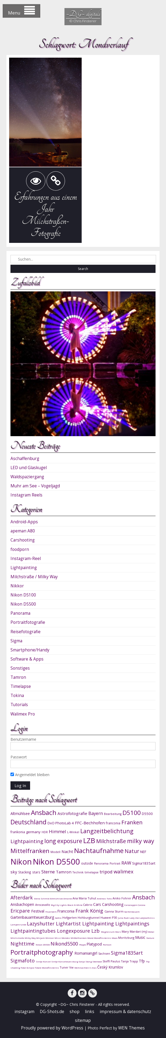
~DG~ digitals (83, 13)
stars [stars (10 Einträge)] (36, 872)
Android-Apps (24, 522)
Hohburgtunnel (89, 917)
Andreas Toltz (105, 898)
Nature (150, 937)
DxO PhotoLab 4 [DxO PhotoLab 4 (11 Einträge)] (61, 823)
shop (75, 1011)
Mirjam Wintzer (45, 937)
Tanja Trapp (130, 961)
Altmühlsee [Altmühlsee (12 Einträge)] (20, 813)
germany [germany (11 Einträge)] (33, 831)
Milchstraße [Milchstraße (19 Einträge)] (111, 841)
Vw (71, 967)
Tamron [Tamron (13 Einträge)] (63, 871)
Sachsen (104, 953)
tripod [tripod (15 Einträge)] (106, 872)
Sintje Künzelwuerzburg (65, 961)
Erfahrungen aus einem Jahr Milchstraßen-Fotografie (45, 215)
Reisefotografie (25, 632)
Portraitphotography (42, 952)
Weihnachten (81, 967)
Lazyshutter (41, 923)
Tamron (18, 677)
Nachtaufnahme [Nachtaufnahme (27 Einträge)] (99, 850)
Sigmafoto (23, 960)
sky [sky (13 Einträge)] (13, 871)
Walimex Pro (22, 714)
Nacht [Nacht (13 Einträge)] (67, 851)
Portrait (107, 944)
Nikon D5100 (23, 595)
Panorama (20, 613)
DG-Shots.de (52, 1011)
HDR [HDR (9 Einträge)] (45, 832)
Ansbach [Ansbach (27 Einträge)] (43, 812)
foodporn (19, 549)
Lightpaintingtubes (33, 931)
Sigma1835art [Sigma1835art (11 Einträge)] (143, 863)
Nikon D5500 (23, 604)
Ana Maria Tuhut (85, 898)
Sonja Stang (85, 961)
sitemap (83, 1020)
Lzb (96, 931)
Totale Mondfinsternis (47, 967)
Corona (141, 904)
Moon (115, 937)
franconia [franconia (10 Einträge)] (113, 823)
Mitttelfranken (79, 937)
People (82, 944)
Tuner (64, 967)
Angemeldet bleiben (29, 774)
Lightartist (69, 923)
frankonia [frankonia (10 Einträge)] (17, 832)
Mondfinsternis (103, 937)
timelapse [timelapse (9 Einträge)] (92, 872)
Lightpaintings (132, 923)
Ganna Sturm (114, 911)
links (89, 1011)
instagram (24, 1011)
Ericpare (20, 910)
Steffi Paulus (112, 961)
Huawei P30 (109, 917)
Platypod (94, 944)
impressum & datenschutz (125, 1011)
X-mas (93, 967)
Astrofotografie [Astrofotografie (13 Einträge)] (72, 813)
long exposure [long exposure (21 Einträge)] (63, 841)
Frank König (89, 910)
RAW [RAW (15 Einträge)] (126, 863)
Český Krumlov (110, 967)
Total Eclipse (28, 967)
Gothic (58, 917)
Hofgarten (70, 917)
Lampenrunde (18, 924)
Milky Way (30, 937)
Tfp (142, 960)
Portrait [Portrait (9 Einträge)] (115, 863)
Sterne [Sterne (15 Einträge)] (48, 872)
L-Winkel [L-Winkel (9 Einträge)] (73, 832)
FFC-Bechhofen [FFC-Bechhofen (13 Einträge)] (90, 822)
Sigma (16, 641)
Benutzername (23, 739)
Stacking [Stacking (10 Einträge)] (24, 872)
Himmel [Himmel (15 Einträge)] (57, 831)
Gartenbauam (132, 911)
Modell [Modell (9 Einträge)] (55, 852)
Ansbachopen (22, 904)
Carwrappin (131, 904)
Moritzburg (126, 938)
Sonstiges (20, 668)
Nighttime (23, 943)
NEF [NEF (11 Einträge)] (143, 851)
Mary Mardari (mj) (135, 931)
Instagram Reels (26, 495)
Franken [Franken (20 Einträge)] (132, 822)
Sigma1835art (127, 953)
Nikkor (17, 586)
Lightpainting (23, 567)
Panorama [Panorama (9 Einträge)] (101, 863)
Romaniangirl (86, 953)
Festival (38, 911)
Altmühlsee (56, 898)
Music (140, 937)
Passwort (18, 756)
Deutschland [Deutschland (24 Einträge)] (28, 822)
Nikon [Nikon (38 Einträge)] (21, 861)
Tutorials (19, 704)
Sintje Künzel (43, 961)
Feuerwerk (51, 911)
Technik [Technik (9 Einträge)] (78, 872)
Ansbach (143, 897)
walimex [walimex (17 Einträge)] (123, 871)
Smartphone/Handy (29, 650)
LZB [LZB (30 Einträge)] (89, 840)
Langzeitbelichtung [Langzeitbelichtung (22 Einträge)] (106, 831)
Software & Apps (27, 659)
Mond (90, 937)
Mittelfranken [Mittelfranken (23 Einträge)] (29, 851)
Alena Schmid (42, 898)
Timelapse (20, 686)
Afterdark (22, 897)
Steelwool (97, 961)
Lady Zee (134, 917)
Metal (151, 931)
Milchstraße (17, 937)
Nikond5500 (64, 943)
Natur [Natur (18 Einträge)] (132, 851)
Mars (118, 931)
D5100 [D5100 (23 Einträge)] (131, 813)
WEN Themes (131, 1028)
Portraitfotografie (27, 622)
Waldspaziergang (27, 477)
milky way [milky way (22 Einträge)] (140, 841)
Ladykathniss (147, 917)
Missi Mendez (63, 937)
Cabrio (88, 905)
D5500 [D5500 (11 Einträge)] (147, 813)
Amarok (68, 898)
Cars (97, 904)
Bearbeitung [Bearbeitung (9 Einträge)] (112, 814)
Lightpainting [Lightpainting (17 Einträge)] (26, 841)
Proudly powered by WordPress (52, 1028)
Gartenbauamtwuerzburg (32, 917)
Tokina (17, 695)
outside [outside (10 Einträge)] (87, 863)
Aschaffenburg (24, 458)
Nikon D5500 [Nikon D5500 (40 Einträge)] (56, 861)
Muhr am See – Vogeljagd (35, 486)
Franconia (66, 911)
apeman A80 (22, 531)
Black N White (75, 904)
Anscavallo (43, 905)
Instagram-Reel (25, 558)
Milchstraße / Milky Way (34, 577)
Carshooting (22, 540)
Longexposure (74, 931)
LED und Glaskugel (28, 467)
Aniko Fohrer (122, 898)
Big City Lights (59, 904)
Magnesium (108, 931)
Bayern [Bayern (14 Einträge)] (95, 813)
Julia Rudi (123, 917)
